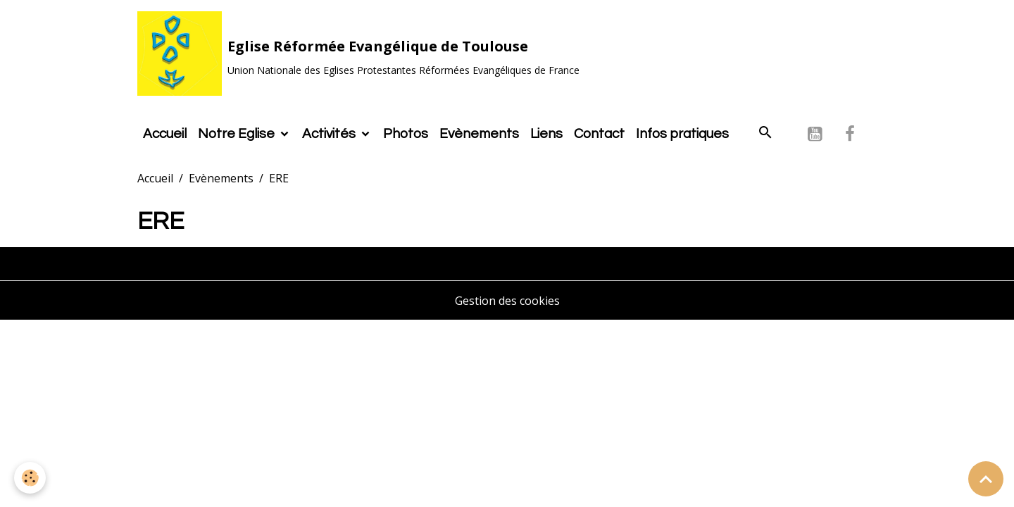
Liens (546, 134)
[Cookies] (30, 478)
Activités (330, 134)
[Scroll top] (985, 478)
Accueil (165, 134)
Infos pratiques (682, 134)
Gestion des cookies (507, 300)
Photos (405, 134)
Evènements (479, 134)
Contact (599, 134)
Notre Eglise (237, 134)
